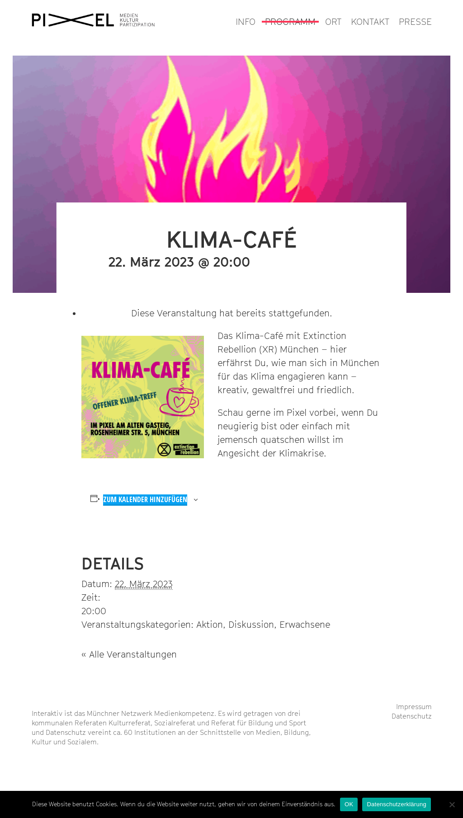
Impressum (414, 706)
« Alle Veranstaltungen (129, 654)
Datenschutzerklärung (396, 804)
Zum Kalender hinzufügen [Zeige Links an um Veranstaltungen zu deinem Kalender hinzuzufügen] (145, 499)
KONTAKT (370, 21)
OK (349, 804)
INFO (245, 21)
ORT (333, 21)
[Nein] (451, 804)
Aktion (209, 624)
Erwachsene (304, 624)
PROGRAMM (290, 21)
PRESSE (415, 21)
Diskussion (251, 624)
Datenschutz (412, 716)
